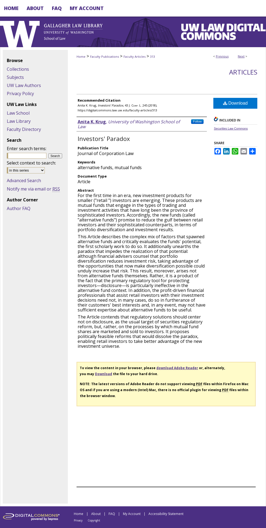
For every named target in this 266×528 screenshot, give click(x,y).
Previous (222, 56)
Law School (18, 113)
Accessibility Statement (165, 513)
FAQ (112, 513)
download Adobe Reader (177, 368)
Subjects (15, 77)
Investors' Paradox (104, 138)
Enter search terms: (26, 149)
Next (241, 56)
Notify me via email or (33, 189)
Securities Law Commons (231, 128)
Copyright (94, 520)
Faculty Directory (24, 129)
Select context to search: (31, 163)
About (96, 513)
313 (152, 56)
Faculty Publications (104, 56)
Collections (18, 69)
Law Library (19, 121)
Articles (243, 71)
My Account (132, 513)
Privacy (78, 520)
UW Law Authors (24, 85)
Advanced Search (24, 180)
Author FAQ (18, 208)
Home (81, 56)
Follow (197, 121)
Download (235, 103)
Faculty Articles (134, 56)
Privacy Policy (20, 93)
